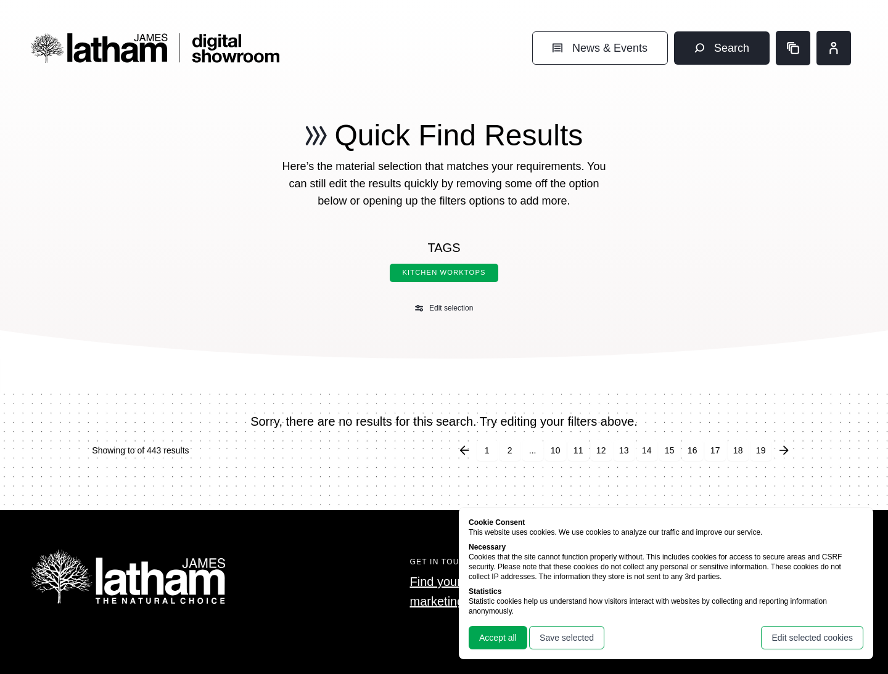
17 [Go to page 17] (715, 450)
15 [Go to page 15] (670, 450)
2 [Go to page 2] (510, 450)
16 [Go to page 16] (692, 450)
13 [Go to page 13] (624, 450)
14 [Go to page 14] (647, 450)
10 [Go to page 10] (556, 450)
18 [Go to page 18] (738, 450)
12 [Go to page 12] (601, 450)
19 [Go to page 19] (761, 450)
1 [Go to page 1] (487, 450)
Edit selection (444, 308)
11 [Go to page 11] (578, 450)
